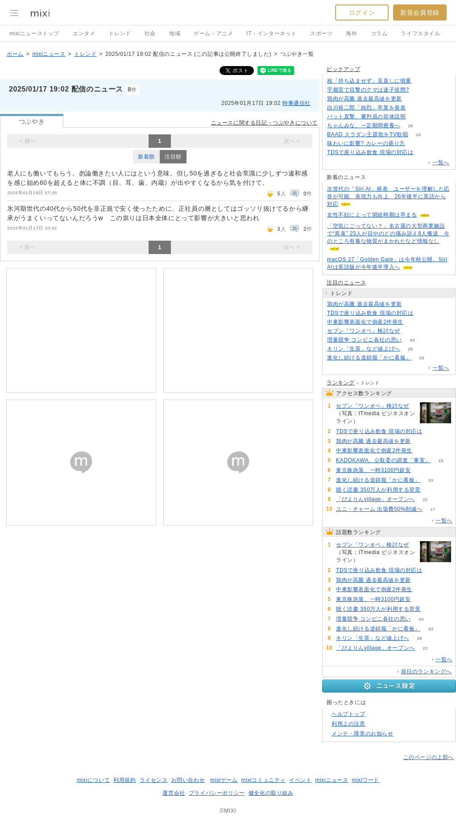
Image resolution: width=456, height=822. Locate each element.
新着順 (146, 157)
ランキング (341, 383)
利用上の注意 (348, 724)
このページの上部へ (428, 757)
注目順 (173, 157)
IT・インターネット (271, 33)
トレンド (119, 33)
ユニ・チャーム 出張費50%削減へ (379, 509)
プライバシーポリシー (217, 793)
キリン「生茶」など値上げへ (363, 349)
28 (410, 125)
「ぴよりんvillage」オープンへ (375, 499)
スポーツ (321, 33)
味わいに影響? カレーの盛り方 (366, 143)
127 (412, 98)
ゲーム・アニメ (213, 33)
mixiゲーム (224, 780)
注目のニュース (346, 283)
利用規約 (124, 780)
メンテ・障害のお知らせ (363, 733)
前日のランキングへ (426, 671)
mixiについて (93, 780)
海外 (351, 33)
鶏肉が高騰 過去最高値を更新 (364, 99)
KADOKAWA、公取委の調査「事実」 (383, 460)
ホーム (15, 54)
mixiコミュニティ (263, 780)
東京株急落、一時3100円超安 (373, 470)
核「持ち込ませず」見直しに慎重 (369, 81)
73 (419, 90)
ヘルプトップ (348, 714)
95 (415, 143)
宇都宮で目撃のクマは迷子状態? (368, 90)
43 (412, 340)
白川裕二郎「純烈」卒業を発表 (366, 107)
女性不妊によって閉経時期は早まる (372, 215)
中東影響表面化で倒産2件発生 (365, 322)
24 (418, 134)
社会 (150, 33)
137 (423, 152)
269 (411, 331)
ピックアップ (344, 69)
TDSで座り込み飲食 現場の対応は (370, 152)
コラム (379, 33)
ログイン (362, 12)
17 (432, 509)
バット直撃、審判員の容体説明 (366, 116)
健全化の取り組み (271, 793)
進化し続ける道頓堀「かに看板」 (369, 358)
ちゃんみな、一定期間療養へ (363, 125)
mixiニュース (48, 54)
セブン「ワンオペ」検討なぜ (363, 331)
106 (416, 116)
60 (421, 470)
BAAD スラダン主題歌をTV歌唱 (367, 134)
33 (421, 357)
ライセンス (154, 780)
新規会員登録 (419, 12)
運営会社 (173, 793)
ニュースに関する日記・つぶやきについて (264, 123)
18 (440, 460)
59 (430, 490)
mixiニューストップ (34, 33)
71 (413, 322)
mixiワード (365, 780)
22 (425, 499)
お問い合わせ (188, 780)
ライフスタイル (420, 33)
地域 (174, 33)
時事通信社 (296, 103)
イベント (300, 780)
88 (416, 107)
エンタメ (84, 33)
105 (422, 81)
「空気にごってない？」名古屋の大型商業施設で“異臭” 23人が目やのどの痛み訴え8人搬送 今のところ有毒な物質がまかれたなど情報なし (388, 233)
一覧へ (440, 162)
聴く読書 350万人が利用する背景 (378, 490)
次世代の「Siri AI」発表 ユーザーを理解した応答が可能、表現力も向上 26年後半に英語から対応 (388, 196)
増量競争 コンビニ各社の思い (364, 340)
